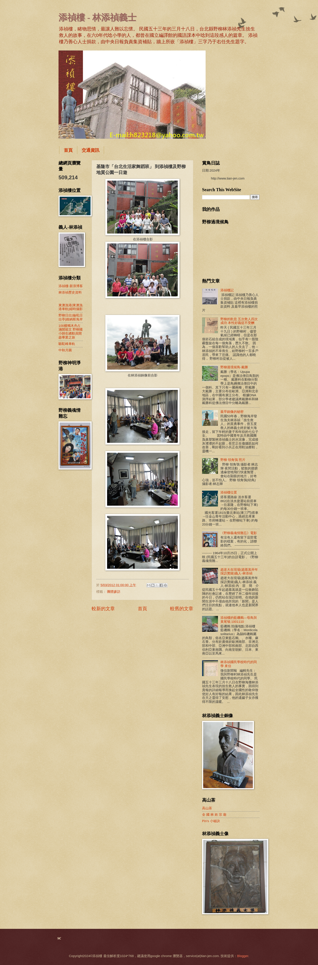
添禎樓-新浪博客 (71, 286)
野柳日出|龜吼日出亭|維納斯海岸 (71, 317)
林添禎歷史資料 (70, 292)
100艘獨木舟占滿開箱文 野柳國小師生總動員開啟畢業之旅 (71, 331)
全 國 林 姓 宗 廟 (214, 814)
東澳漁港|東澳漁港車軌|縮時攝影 (71, 307)
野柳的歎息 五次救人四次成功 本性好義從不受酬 (239, 321)
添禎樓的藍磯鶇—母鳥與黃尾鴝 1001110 (238, 619)
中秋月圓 (65, 350)
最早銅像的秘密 (232, 411)
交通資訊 (90, 150)
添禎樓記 (227, 290)
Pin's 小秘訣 (211, 821)
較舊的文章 (181, 608)
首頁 (68, 150)
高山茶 (207, 808)
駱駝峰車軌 (67, 344)
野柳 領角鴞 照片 (232, 460)
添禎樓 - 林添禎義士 (97, 17)
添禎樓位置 (228, 492)
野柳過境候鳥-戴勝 (234, 367)
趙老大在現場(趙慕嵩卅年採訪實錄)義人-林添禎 (239, 571)
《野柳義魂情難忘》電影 (238, 533)
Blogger (242, 956)
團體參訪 (113, 591)
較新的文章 (103, 608)
